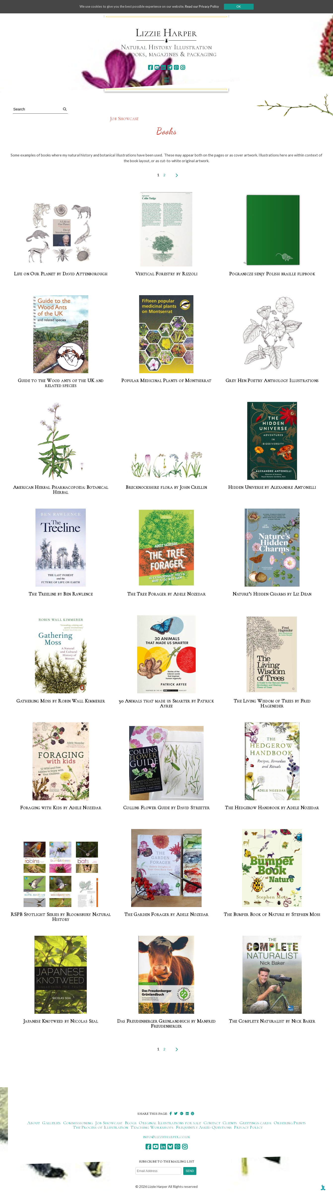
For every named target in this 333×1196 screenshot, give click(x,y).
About (33, 1122)
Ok (244, 6)
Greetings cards (255, 1122)
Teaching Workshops (151, 1127)
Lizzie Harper (166, 32)
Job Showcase (124, 118)
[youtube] (156, 67)
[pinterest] (176, 67)
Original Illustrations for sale (170, 1122)
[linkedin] (163, 67)
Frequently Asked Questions (204, 1127)
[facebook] (150, 67)
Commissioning (78, 1122)
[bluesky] (169, 67)
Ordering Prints (290, 1122)
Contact (212, 1122)
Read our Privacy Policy (206, 6)
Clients (230, 1122)
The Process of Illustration (100, 1127)
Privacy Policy (248, 1127)
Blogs (131, 1122)
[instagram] (182, 67)
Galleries (51, 1122)
